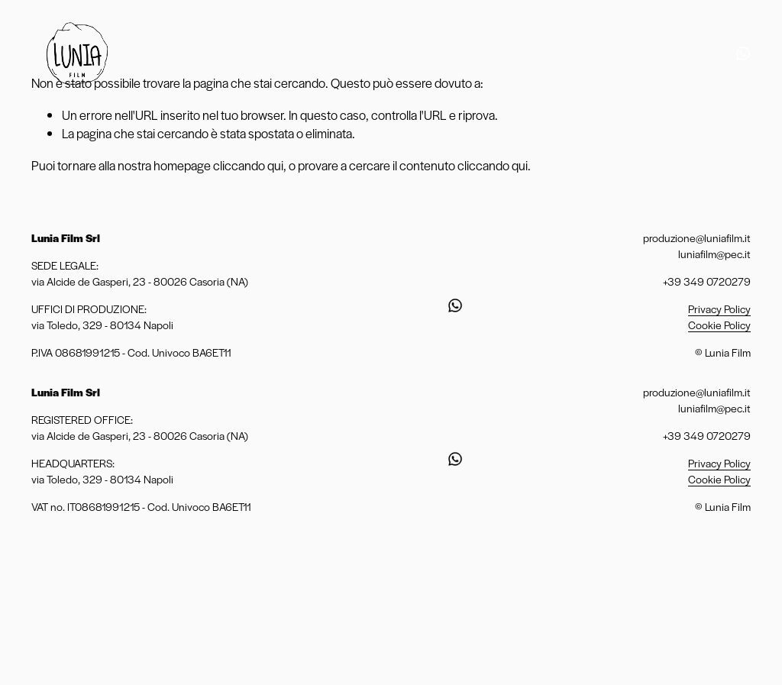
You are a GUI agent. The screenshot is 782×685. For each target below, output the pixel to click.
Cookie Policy (719, 324)
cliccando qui (248, 165)
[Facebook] (718, 53)
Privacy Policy (719, 308)
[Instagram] (693, 53)
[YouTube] (669, 53)
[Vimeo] (644, 53)
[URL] (743, 53)
